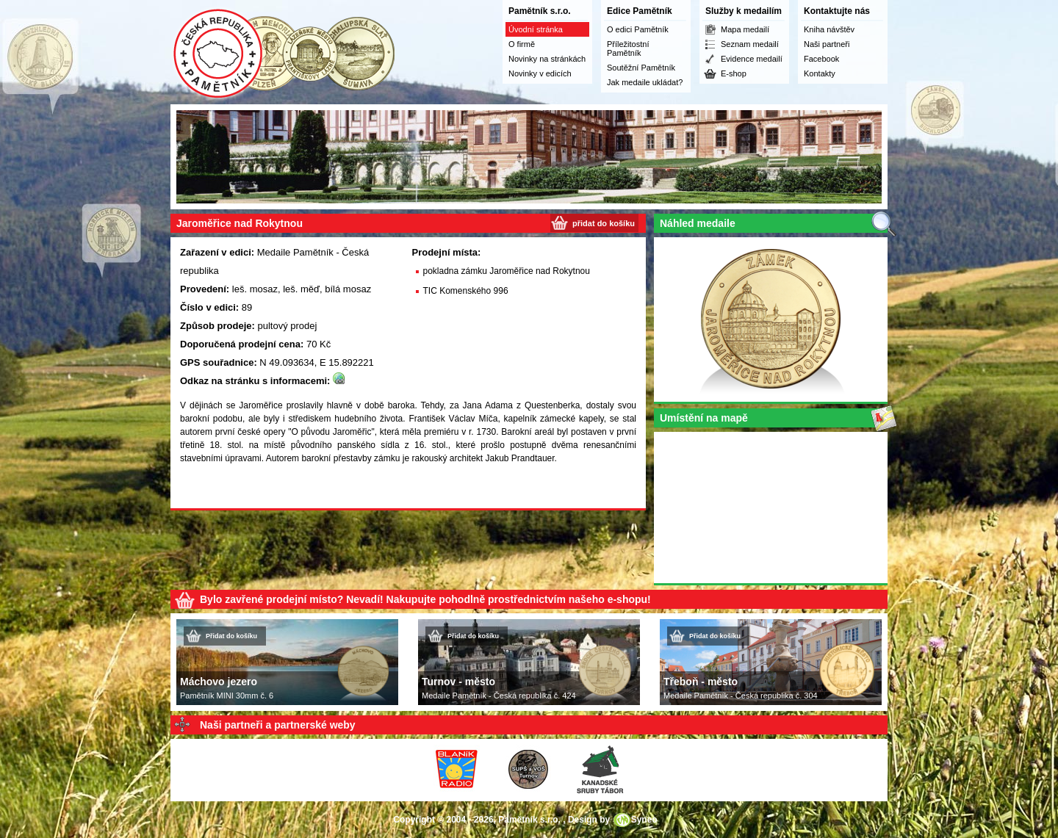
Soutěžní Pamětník (641, 67)
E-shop (733, 73)
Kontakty (819, 73)
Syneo (644, 819)
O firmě (521, 44)
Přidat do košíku (231, 636)
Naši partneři (826, 44)
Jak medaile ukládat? (645, 82)
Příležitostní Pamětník (628, 48)
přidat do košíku (603, 223)
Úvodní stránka (535, 29)
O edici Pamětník (638, 29)
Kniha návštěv (829, 29)
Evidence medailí (751, 58)
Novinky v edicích (540, 73)
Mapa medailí (745, 29)
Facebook (821, 58)
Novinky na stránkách (547, 58)
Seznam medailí (750, 44)
